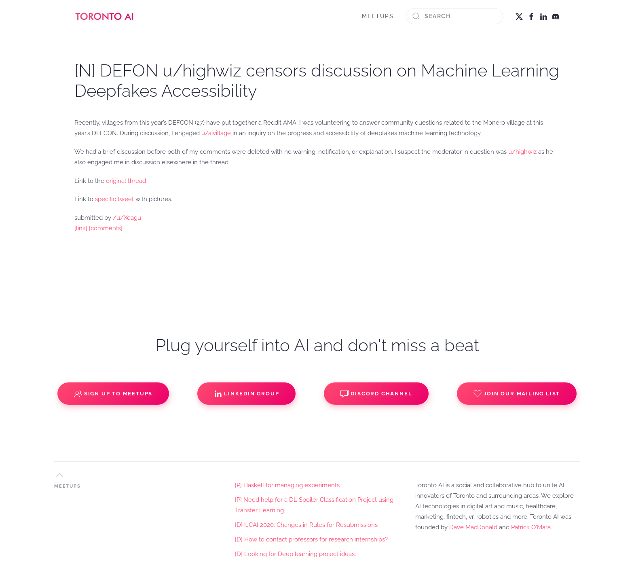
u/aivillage (216, 133)
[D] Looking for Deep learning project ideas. (295, 554)
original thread (126, 181)
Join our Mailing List (516, 394)
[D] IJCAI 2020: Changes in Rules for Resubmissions (306, 525)
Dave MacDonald (473, 527)
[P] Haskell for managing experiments (287, 485)
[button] (60, 475)
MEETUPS (378, 16)
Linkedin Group (246, 394)
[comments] (106, 228)
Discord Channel (376, 394)
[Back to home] (104, 16)
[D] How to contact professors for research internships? (311, 539)
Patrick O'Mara (531, 527)
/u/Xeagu (127, 217)
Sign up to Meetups (113, 394)
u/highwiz (522, 151)
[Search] (454, 16)
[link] (80, 228)
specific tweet (114, 199)
